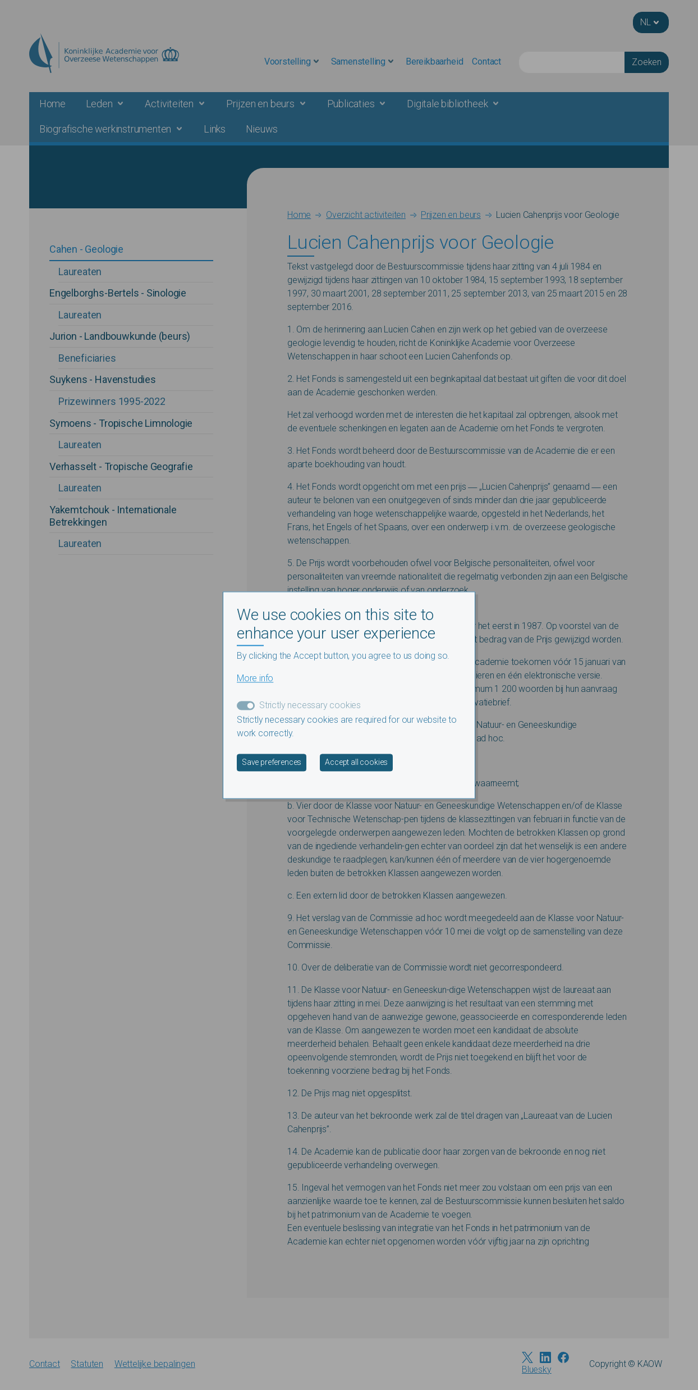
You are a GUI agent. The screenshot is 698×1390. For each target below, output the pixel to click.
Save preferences (271, 762)
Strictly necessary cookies (310, 705)
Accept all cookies (356, 762)
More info (255, 678)
